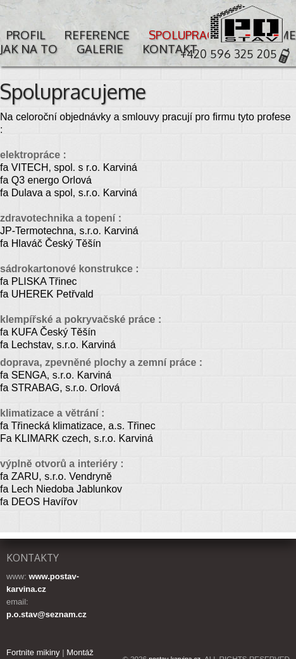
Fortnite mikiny (33, 652)
